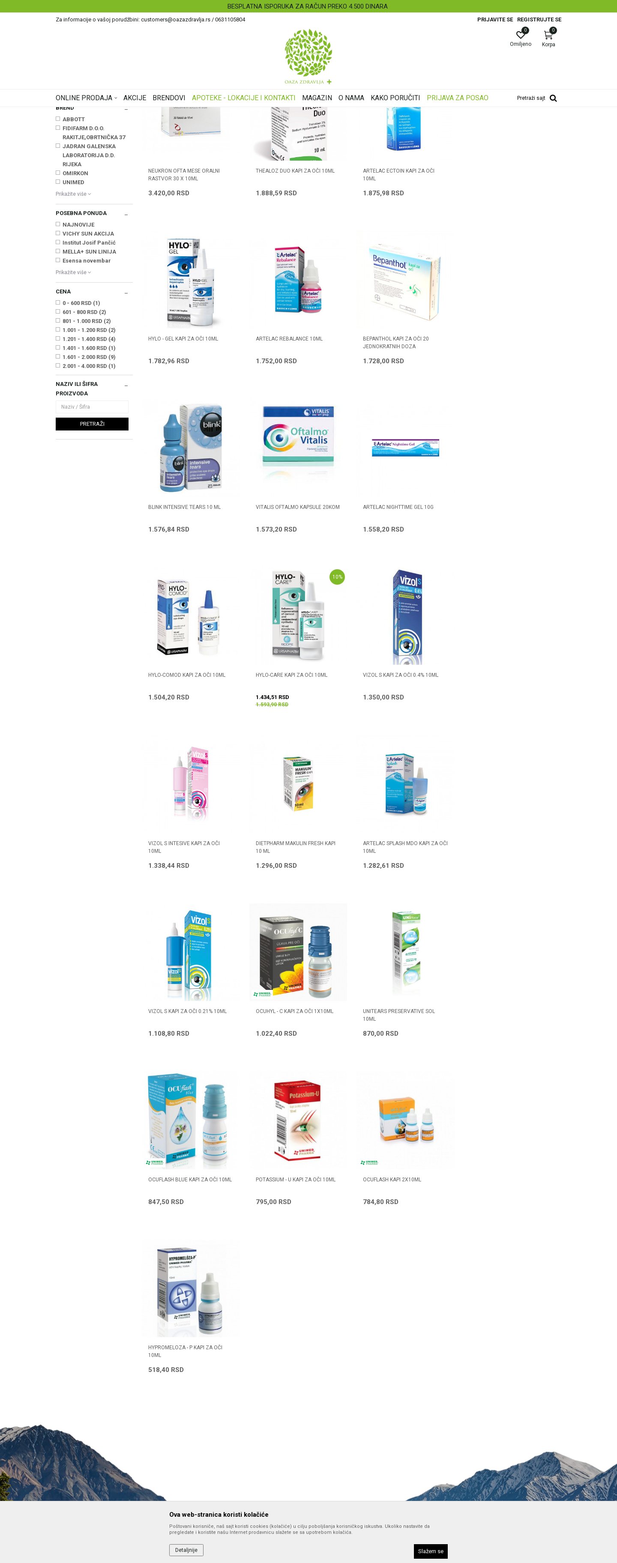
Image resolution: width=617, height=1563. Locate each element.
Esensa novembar (87, 368)
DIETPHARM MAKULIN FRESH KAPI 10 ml (295, 785)
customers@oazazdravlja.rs (94, 1424)
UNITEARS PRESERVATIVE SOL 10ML (291, 953)
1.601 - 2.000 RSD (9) (89, 464)
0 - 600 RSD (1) (81, 410)
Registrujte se (539, 19)
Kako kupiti (327, 1384)
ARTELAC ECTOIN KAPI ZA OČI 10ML (398, 281)
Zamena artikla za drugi (345, 1432)
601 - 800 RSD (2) (84, 419)
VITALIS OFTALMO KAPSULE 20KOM (512, 445)
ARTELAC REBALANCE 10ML (181, 445)
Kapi (66, 153)
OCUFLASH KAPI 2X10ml (177, 1117)
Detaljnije (186, 1550)
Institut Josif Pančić (89, 350)
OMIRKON (75, 280)
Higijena (69, 162)
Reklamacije (329, 1444)
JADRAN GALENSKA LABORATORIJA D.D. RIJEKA (89, 262)
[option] (308, 6)
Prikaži (452, 126)
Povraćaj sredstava (339, 1456)
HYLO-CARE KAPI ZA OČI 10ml (398, 613)
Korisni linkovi (202, 1408)
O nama (195, 1360)
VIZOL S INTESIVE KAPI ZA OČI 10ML (184, 785)
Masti (66, 179)
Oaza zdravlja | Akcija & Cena (90, 113)
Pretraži (92, 531)
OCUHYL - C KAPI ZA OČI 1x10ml (187, 949)
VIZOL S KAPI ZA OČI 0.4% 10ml (507, 613)
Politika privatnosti (337, 1372)
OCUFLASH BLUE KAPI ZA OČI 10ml (404, 949)
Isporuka (324, 1420)
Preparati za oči (244, 113)
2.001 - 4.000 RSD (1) (89, 473)
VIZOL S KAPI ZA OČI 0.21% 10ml (509, 781)
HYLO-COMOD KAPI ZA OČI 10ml (293, 613)
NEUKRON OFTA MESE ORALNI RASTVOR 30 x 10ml (184, 281)
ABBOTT (74, 226)
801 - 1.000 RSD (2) (87, 428)
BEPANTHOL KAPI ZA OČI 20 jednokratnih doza (288, 449)
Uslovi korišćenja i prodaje (347, 1360)
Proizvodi (142, 113)
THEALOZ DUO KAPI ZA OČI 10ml (294, 278)
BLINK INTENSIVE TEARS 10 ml (398, 445)
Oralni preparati (77, 171)
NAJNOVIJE (78, 332)
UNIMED (73, 289)
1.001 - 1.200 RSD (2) (89, 437)
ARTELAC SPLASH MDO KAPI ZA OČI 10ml (404, 785)
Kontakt (194, 1384)
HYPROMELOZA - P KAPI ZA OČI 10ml (292, 1121)
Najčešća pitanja (206, 1396)
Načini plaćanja (333, 1396)
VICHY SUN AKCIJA (88, 341)
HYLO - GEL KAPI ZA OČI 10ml (504, 278)
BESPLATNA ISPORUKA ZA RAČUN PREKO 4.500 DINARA (308, 6)
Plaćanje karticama (339, 1408)
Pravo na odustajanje (341, 1468)
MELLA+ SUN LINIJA (89, 359)
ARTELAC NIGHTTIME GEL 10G (183, 613)
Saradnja (196, 1372)
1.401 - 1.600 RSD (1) (89, 455)
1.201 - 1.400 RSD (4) (89, 446)
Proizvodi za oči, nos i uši (189, 113)
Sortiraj (377, 126)
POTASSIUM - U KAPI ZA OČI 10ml (509, 949)
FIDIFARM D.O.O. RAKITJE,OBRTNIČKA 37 (94, 240)
